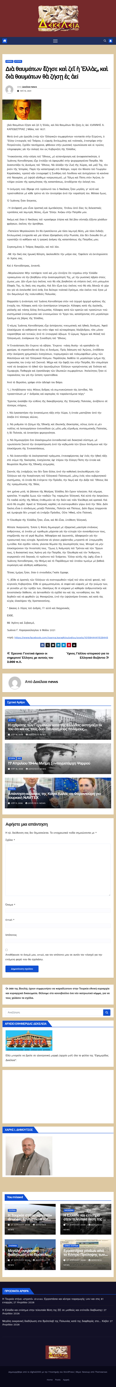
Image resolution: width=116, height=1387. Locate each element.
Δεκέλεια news (29, 86)
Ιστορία (18, 61)
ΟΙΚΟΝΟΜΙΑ (68, 1210)
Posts (57, 1380)
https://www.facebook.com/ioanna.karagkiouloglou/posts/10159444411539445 (61, 637)
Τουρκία (12, 1210)
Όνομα (10, 904)
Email (9, 919)
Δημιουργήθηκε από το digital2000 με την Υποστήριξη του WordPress (41, 1372)
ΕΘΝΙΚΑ (9, 61)
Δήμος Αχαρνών (71, 1246)
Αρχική (66, 1380)
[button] (105, 40)
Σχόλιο (10, 839)
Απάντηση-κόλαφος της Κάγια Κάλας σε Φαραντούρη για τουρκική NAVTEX (54, 795)
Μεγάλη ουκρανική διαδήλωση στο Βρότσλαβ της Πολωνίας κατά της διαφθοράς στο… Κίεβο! (55, 1321)
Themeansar (101, 1372)
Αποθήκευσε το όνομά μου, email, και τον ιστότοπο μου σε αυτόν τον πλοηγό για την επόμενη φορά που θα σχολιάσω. (53, 957)
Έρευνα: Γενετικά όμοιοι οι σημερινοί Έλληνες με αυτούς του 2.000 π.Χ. (30, 658)
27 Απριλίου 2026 (21, 1225)
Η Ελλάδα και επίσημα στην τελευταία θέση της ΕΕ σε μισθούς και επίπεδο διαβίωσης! (52, 1310)
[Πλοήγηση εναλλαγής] (55, 41)
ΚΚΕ (19, 758)
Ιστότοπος (11, 934)
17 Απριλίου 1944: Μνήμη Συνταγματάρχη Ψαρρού (49, 763)
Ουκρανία (13, 1246)
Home (50, 1380)
